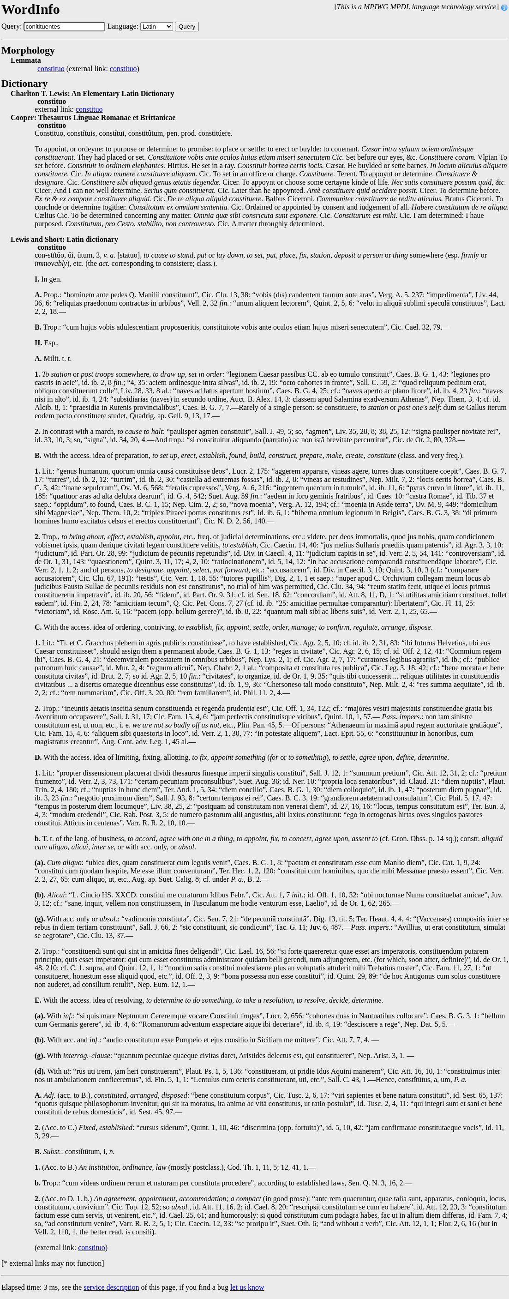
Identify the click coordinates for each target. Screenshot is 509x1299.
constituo (51, 68)
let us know (247, 1287)
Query (187, 26)
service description (111, 1287)
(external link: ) (88, 68)
